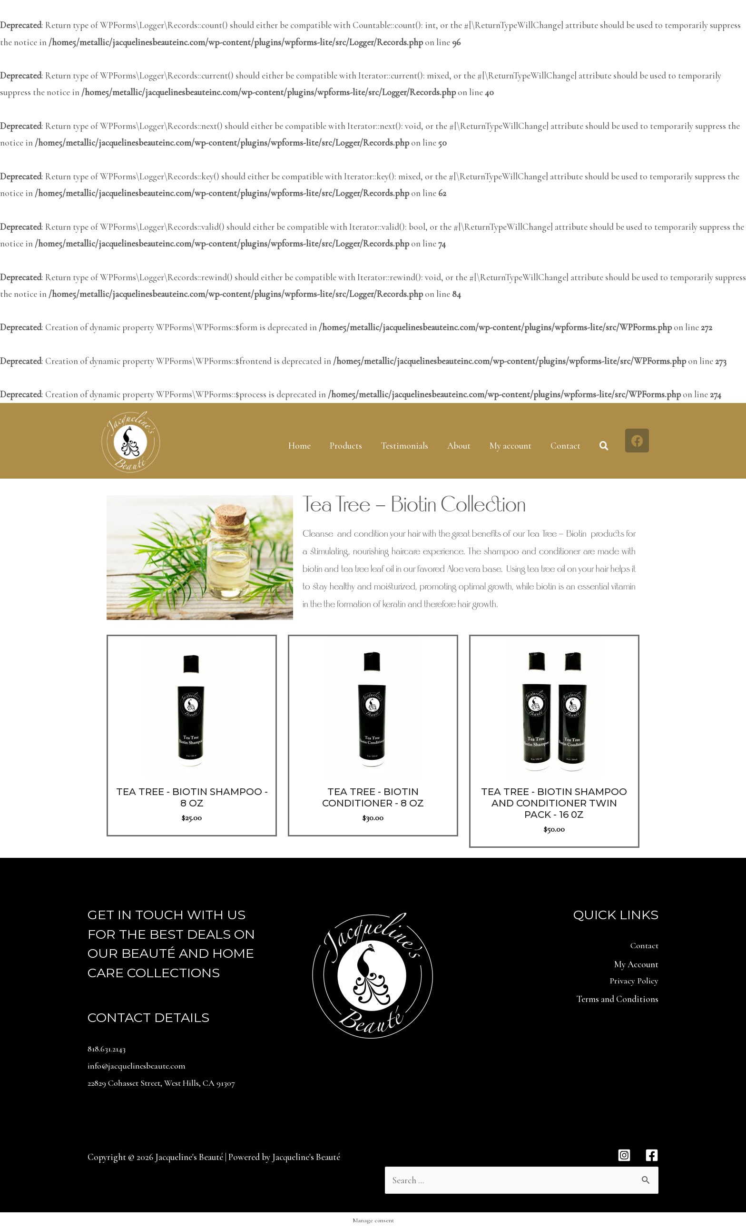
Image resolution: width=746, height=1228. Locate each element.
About (459, 445)
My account (510, 445)
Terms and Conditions (617, 1000)
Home (299, 445)
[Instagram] (624, 1154)
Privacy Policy (633, 981)
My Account (636, 965)
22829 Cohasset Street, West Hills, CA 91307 (168, 1082)
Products (346, 445)
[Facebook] (651, 1154)
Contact (565, 445)
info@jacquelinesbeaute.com (139, 1065)
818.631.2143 (109, 1048)
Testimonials (404, 445)
